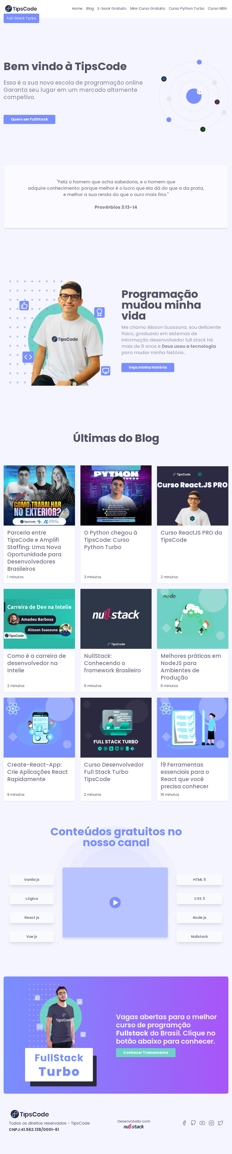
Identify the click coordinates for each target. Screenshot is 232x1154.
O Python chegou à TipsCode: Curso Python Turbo (110, 540)
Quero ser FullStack (29, 119)
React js (31, 917)
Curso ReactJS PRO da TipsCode (191, 536)
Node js (199, 917)
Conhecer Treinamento (145, 1052)
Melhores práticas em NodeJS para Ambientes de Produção (191, 666)
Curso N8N (217, 8)
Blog (90, 8)
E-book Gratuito (111, 8)
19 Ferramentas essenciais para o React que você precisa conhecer (185, 775)
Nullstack (199, 936)
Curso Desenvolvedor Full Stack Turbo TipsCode (114, 772)
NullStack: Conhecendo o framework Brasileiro (112, 663)
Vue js (31, 936)
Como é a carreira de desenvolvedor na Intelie (36, 663)
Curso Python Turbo (186, 8)
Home (77, 8)
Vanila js (31, 879)
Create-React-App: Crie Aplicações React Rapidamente (37, 772)
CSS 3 (199, 898)
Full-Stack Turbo (21, 18)
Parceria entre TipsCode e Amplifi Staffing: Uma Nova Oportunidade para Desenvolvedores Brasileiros (34, 551)
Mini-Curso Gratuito (147, 8)
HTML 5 (199, 879)
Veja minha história (148, 367)
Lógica (32, 898)
